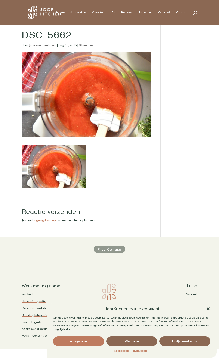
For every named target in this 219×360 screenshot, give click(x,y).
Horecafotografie (34, 301)
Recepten (146, 12)
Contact (182, 12)
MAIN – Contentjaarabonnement (44, 336)
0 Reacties (86, 45)
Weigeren (132, 341)
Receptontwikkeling (35, 308)
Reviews (127, 12)
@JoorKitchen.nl (109, 249)
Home (60, 12)
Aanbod (76, 12)
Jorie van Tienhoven (42, 45)
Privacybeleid (140, 350)
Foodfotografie (32, 322)
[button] (208, 309)
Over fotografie (103, 12)
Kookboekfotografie (35, 329)
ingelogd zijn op (45, 220)
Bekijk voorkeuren (185, 341)
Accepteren (78, 341)
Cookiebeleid (122, 350)
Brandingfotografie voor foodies (44, 315)
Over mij (164, 12)
